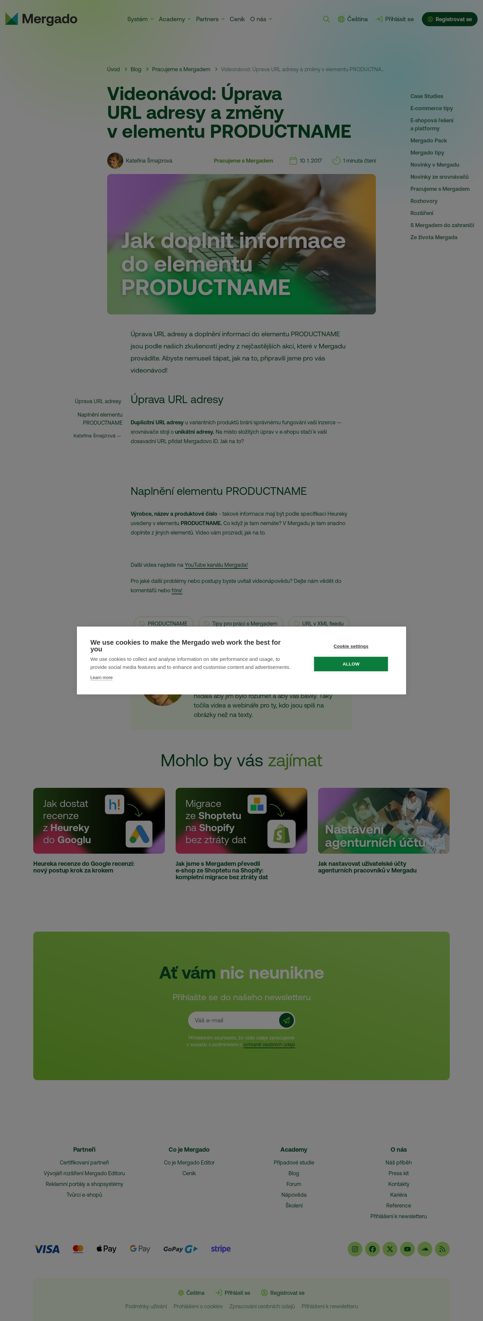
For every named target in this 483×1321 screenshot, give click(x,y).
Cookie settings (352, 646)
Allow (352, 664)
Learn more (101, 677)
